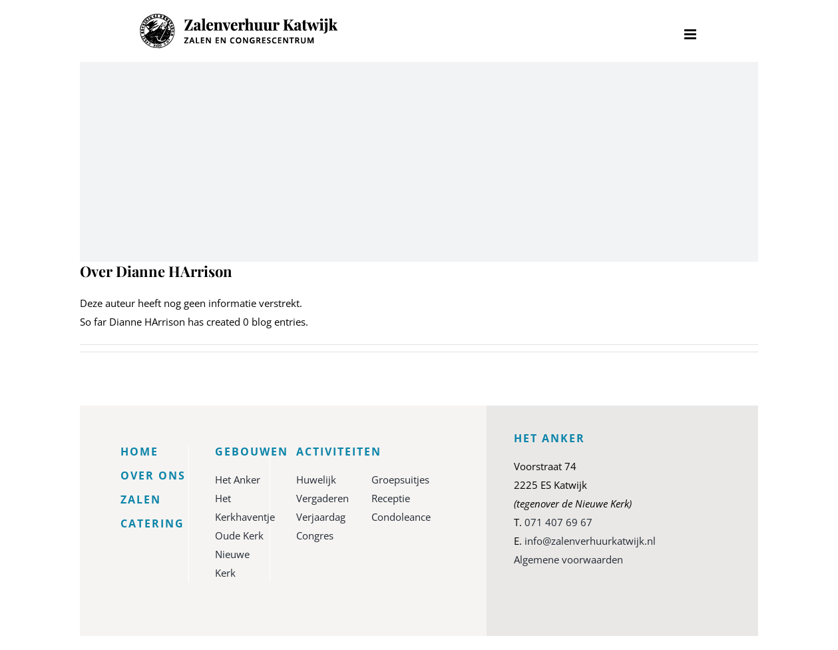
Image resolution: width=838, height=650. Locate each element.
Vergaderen (322, 498)
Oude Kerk (239, 535)
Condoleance (401, 516)
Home (139, 451)
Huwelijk (316, 479)
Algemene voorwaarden (568, 559)
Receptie (390, 498)
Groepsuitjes (400, 479)
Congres (314, 535)
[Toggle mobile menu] (691, 34)
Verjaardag (320, 516)
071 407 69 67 (558, 522)
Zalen (140, 499)
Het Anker (237, 479)
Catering (152, 523)
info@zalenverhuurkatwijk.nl (590, 540)
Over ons (153, 475)
